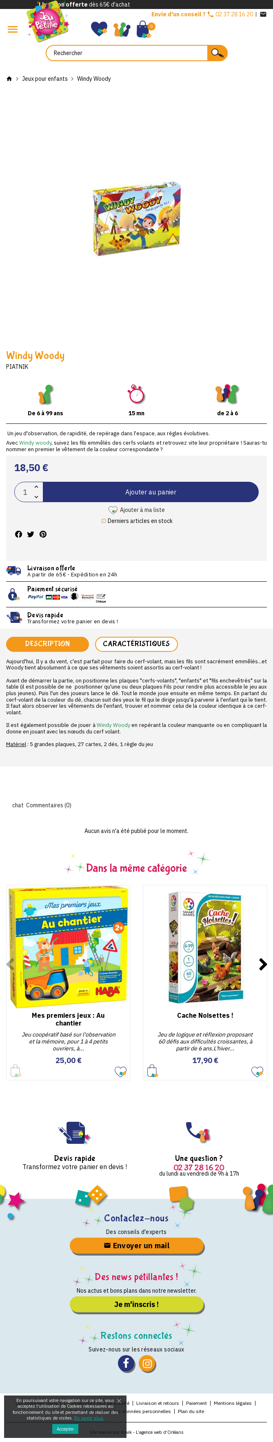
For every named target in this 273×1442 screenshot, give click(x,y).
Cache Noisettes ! (205, 1015)
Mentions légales (233, 1403)
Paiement (196, 1403)
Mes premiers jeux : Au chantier (68, 1019)
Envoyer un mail (136, 1245)
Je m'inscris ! (136, 1304)
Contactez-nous (136, 1218)
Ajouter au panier (150, 492)
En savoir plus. (89, 1418)
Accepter (65, 1429)
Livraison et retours (157, 1403)
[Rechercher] (137, 53)
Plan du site (191, 1411)
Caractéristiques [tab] (136, 644)
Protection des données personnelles (130, 1411)
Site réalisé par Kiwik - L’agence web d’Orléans (136, 1432)
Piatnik (17, 366)
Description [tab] (47, 644)
